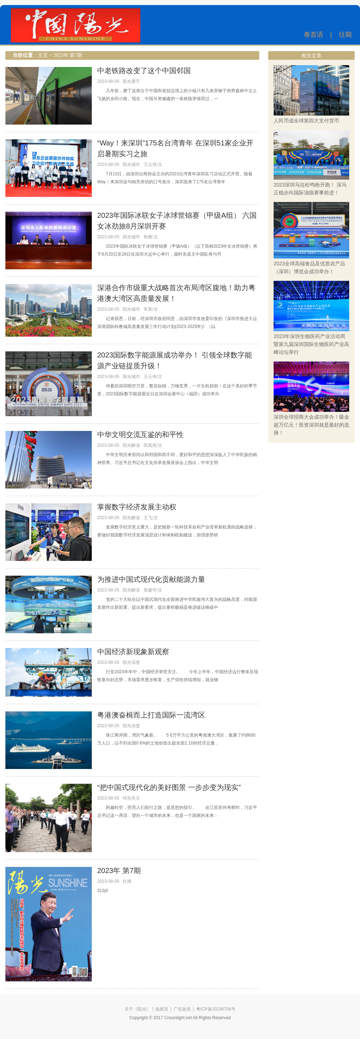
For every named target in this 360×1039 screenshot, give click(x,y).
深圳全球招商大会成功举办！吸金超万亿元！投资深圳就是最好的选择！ (311, 425)
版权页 (162, 1009)
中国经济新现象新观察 (133, 652)
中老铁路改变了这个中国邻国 (144, 71)
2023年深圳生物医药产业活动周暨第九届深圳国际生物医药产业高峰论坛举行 (311, 344)
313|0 (102, 890)
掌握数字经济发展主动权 (136, 507)
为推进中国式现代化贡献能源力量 (151, 579)
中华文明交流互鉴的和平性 (140, 434)
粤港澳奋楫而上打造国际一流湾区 (151, 715)
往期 (345, 34)
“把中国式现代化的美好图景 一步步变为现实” (169, 787)
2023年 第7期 (67, 55)
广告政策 (182, 1009)
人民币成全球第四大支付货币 (306, 120)
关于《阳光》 (137, 1009)
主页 (43, 55)
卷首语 (313, 34)
